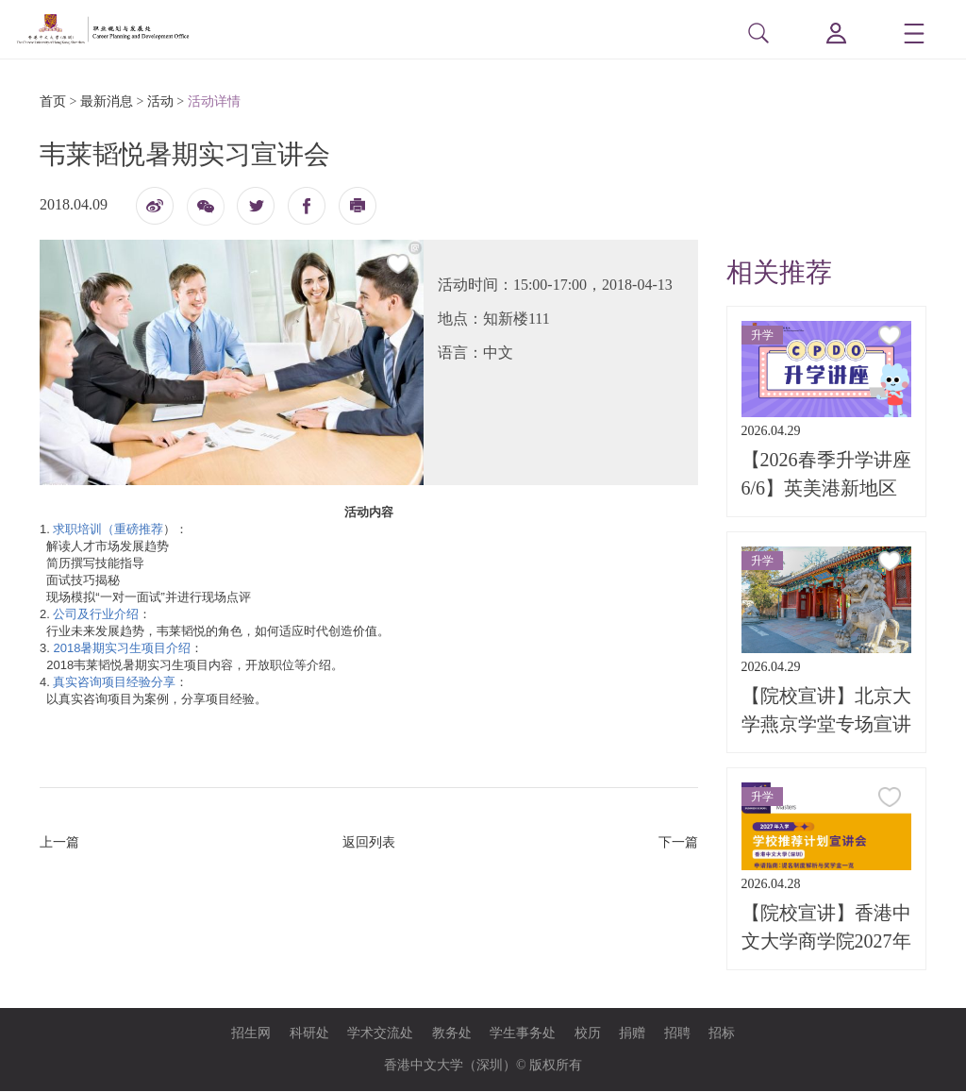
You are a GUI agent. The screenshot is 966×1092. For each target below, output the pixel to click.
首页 (53, 102)
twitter (256, 207)
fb (306, 207)
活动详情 (214, 102)
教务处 (452, 1034)
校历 (588, 1034)
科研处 (309, 1034)
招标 (721, 1034)
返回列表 (368, 843)
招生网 (251, 1034)
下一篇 (678, 843)
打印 (357, 212)
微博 (155, 212)
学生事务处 (523, 1034)
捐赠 (632, 1034)
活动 (160, 102)
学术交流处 (380, 1034)
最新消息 (106, 102)
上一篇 (59, 843)
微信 (206, 214)
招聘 (677, 1034)
